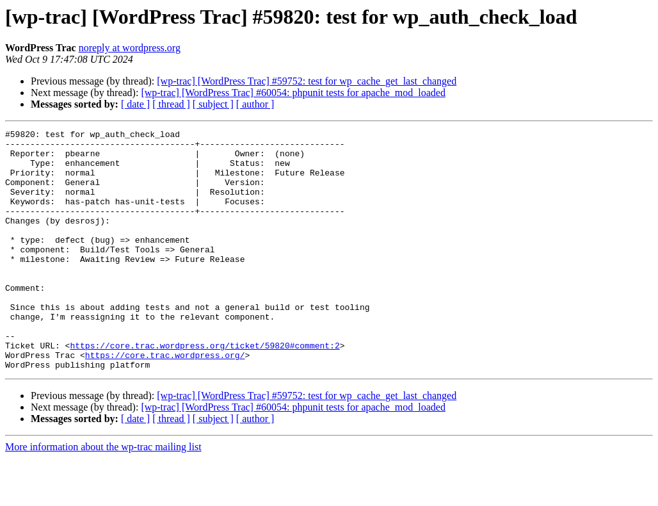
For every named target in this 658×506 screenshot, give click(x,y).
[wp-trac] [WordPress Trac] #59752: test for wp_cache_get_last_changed (306, 81)
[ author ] (255, 104)
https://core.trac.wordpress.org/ (165, 401)
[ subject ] (213, 104)
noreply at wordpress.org (130, 47)
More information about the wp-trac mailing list (103, 494)
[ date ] (135, 104)
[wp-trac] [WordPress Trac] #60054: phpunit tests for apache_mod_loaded (293, 92)
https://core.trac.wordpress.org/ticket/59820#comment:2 (204, 389)
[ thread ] (171, 104)
